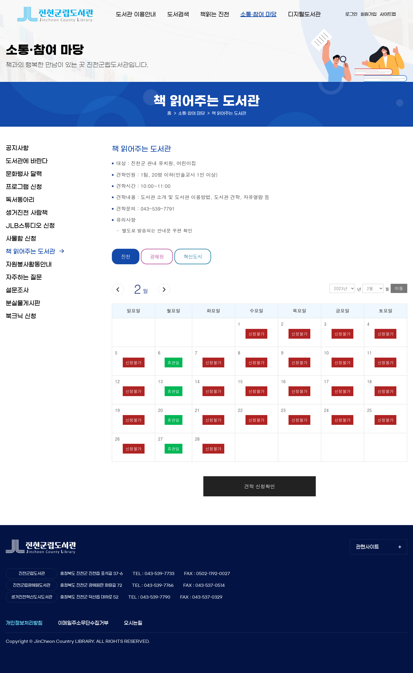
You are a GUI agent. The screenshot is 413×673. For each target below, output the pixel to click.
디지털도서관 (304, 14)
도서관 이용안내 (136, 14)
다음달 (164, 289)
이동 (399, 288)
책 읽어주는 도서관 (30, 251)
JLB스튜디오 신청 (30, 226)
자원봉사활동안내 (29, 264)
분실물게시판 (23, 303)
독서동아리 (20, 200)
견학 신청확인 (259, 486)
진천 (125, 256)
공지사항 (17, 148)
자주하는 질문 (24, 277)
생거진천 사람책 (27, 213)
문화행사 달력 (24, 174)
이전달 (118, 289)
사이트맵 (388, 14)
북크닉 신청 (21, 316)
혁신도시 (193, 256)
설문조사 (17, 290)
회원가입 (369, 14)
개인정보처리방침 (24, 622)
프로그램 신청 (24, 187)
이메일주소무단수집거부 (83, 622)
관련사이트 (367, 546)
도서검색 (178, 14)
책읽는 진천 (214, 14)
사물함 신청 (21, 239)
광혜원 (157, 256)
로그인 (351, 14)
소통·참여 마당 (258, 14)
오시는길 (133, 622)
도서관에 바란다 (27, 161)
